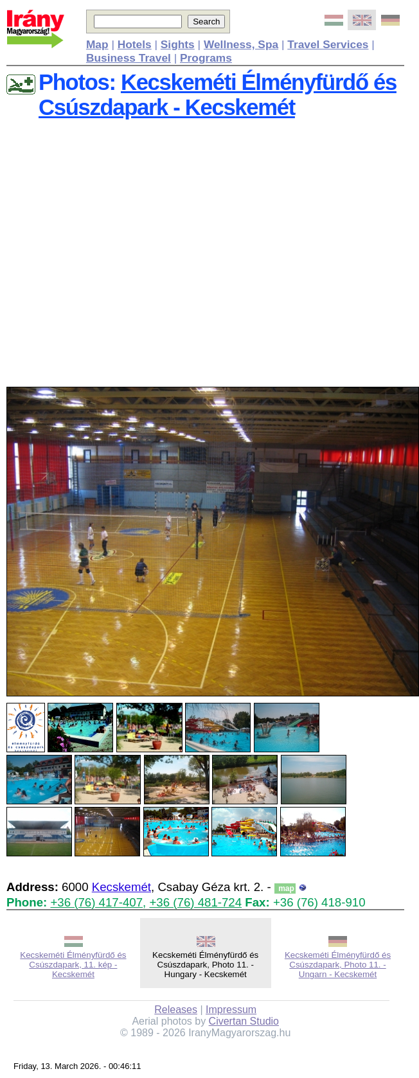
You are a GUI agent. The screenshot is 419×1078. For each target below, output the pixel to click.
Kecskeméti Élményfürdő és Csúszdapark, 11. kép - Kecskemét (73, 964)
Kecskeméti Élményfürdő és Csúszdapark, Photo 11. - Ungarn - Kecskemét (338, 964)
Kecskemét (121, 887)
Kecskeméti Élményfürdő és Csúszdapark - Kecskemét (218, 94)
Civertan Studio (244, 1021)
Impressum (231, 1009)
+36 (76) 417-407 (96, 902)
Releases (175, 1009)
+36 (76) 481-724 (195, 902)
